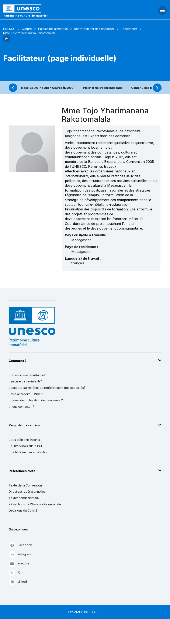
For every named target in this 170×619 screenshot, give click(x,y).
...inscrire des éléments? (25, 381)
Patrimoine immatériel (53, 29)
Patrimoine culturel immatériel (25, 15)
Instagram (20, 554)
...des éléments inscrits (24, 439)
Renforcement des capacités (94, 29)
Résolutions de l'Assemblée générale (35, 504)
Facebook (20, 545)
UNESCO (9, 29)
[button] (6, 41)
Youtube (19, 563)
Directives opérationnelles (27, 491)
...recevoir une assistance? (27, 375)
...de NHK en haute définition (28, 452)
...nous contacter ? (21, 406)
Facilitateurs (129, 29)
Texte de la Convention (25, 485)
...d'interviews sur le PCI (25, 446)
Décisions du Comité (23, 510)
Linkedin (19, 581)
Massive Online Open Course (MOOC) (47, 87)
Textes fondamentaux (24, 498)
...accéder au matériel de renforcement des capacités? (47, 387)
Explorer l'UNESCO (84, 612)
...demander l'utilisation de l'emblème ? (36, 400)
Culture (27, 29)
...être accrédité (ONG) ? (26, 394)
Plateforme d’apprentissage (102, 87)
